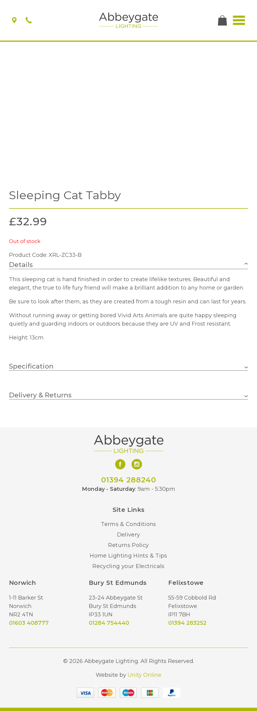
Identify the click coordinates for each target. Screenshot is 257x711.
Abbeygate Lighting (128, 20)
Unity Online (144, 675)
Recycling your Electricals (128, 566)
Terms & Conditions (128, 524)
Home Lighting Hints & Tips (128, 555)
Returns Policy (128, 545)
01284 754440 (109, 623)
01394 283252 (187, 623)
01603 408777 (29, 623)
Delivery (128, 534)
